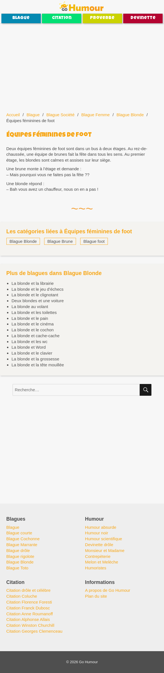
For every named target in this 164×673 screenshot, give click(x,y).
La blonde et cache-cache (35, 335)
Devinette (143, 18)
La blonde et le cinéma (32, 324)
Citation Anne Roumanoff (29, 613)
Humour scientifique (103, 538)
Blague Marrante (21, 544)
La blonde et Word (28, 347)
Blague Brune (60, 241)
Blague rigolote (20, 556)
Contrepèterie (97, 556)
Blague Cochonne (23, 538)
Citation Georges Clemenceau (34, 631)
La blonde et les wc (29, 341)
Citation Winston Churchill (30, 625)
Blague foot (94, 241)
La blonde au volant (29, 306)
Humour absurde (100, 527)
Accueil (13, 114)
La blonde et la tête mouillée (37, 364)
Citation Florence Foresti (29, 602)
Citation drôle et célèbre (28, 590)
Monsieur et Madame (104, 550)
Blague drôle (18, 550)
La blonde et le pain (29, 318)
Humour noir (96, 532)
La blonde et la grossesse (35, 359)
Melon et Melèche (101, 562)
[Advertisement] (82, 65)
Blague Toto (17, 567)
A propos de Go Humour (107, 590)
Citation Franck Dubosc (28, 608)
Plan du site (96, 596)
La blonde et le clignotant (34, 294)
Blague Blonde (130, 114)
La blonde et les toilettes (34, 312)
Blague (21, 18)
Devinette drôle (99, 544)
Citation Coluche (21, 596)
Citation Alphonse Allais (28, 619)
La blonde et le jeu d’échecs (37, 289)
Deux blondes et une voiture (37, 300)
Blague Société (60, 114)
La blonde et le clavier (31, 353)
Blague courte (19, 532)
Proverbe (102, 18)
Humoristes (95, 567)
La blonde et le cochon (32, 329)
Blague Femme (95, 114)
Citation (62, 18)
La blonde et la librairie (32, 283)
